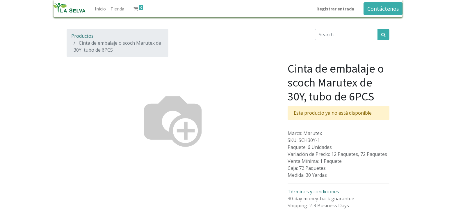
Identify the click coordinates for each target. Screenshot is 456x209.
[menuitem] (100, 9)
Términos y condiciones (313, 191)
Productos (82, 36)
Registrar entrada (335, 9)
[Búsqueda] (383, 34)
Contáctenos (383, 8)
